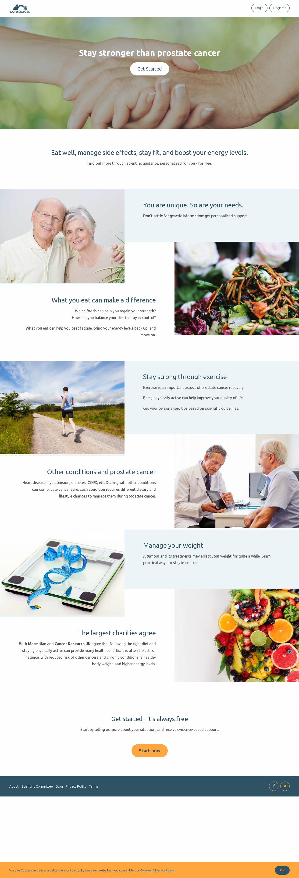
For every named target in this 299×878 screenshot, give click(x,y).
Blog (59, 851)
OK (282, 870)
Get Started (149, 68)
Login (259, 8)
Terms (93, 851)
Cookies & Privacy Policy (157, 870)
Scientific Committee (37, 851)
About (13, 851)
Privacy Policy (76, 851)
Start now (149, 815)
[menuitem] (258, 8)
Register (279, 8)
